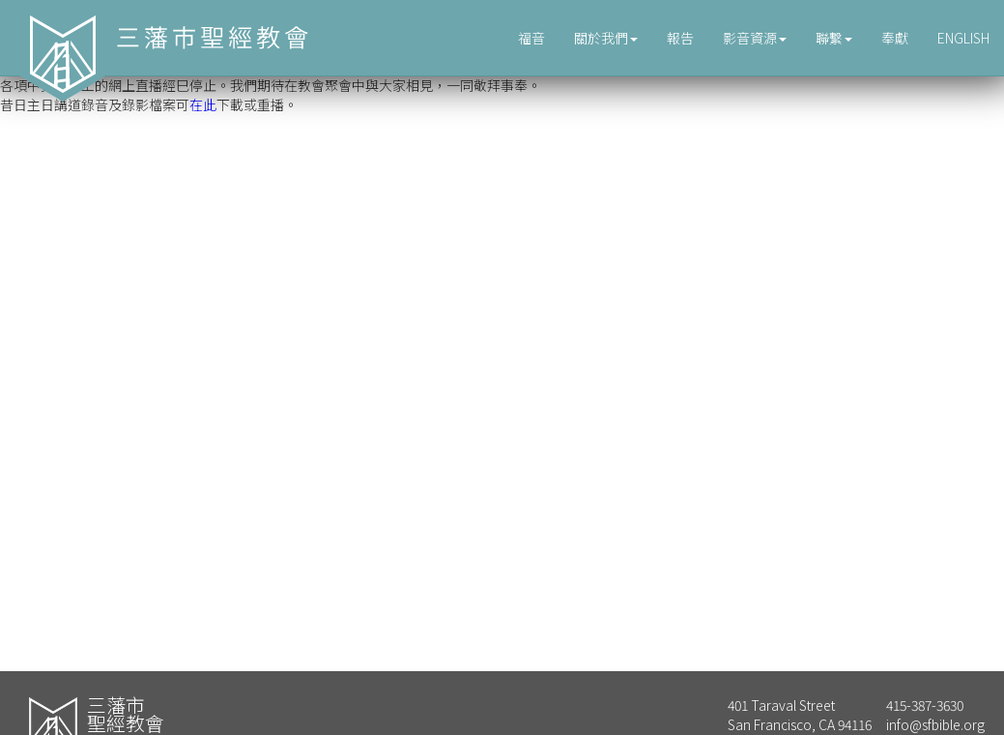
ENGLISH (963, 37)
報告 (680, 37)
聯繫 (834, 37)
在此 (202, 104)
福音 (531, 37)
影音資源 (755, 37)
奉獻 (894, 37)
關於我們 (606, 37)
